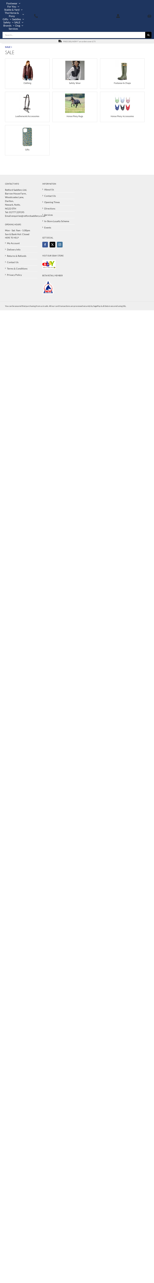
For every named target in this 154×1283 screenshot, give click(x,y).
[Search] (148, 35)
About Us (49, 189)
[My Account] (118, 16)
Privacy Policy (14, 274)
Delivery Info (13, 249)
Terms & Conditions (17, 268)
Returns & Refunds (16, 255)
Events (47, 227)
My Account (13, 243)
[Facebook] (45, 244)
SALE (7, 47)
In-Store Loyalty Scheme (56, 221)
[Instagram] (60, 244)
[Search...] (73, 35)
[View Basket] (140, 16)
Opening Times (52, 202)
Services (48, 214)
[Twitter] (52, 244)
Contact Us (50, 195)
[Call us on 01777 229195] (36, 16)
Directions (49, 208)
